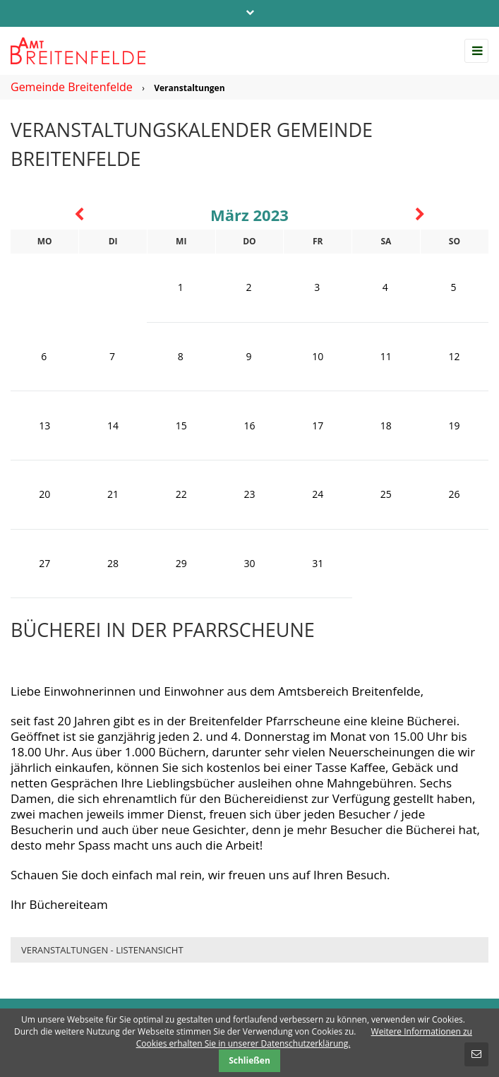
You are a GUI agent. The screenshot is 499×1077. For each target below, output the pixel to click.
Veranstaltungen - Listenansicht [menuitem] (102, 950)
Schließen (249, 1060)
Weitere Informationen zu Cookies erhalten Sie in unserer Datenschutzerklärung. (304, 1037)
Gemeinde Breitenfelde (72, 87)
